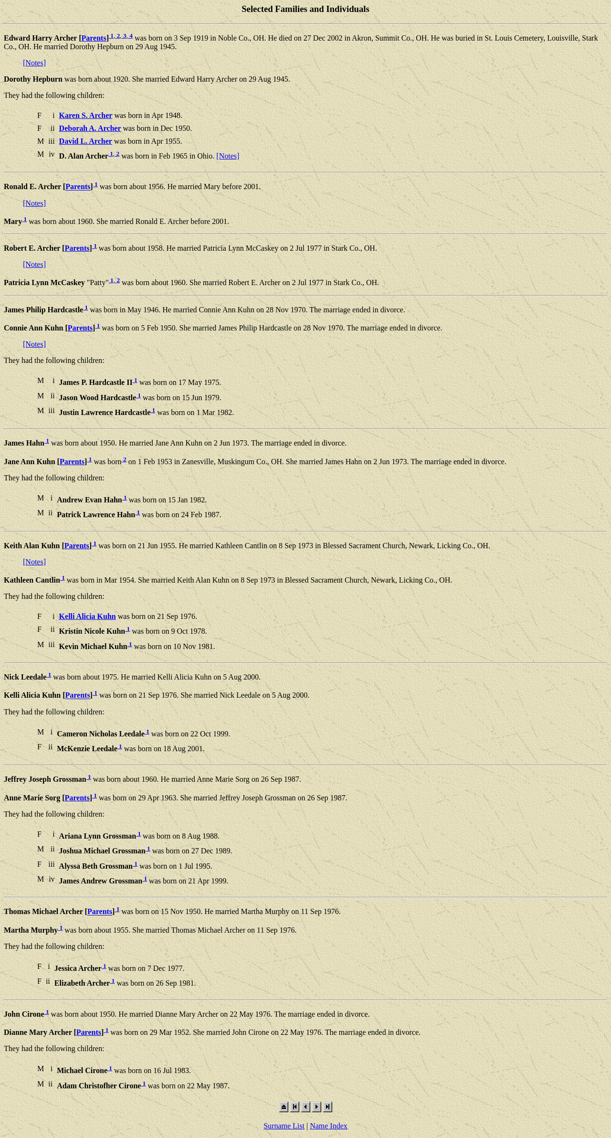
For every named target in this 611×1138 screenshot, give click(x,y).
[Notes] (34, 63)
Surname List (284, 1126)
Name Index (329, 1126)
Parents (94, 38)
